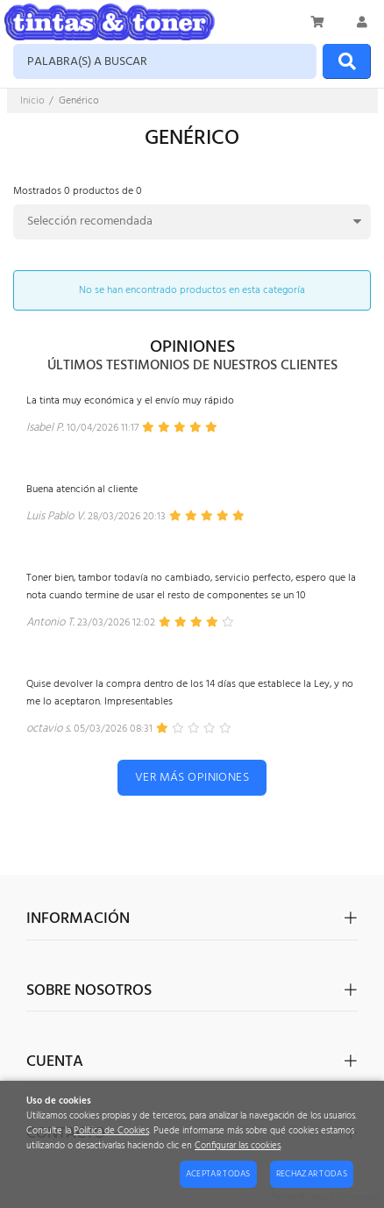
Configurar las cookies (238, 1146)
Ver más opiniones (192, 778)
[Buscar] (347, 61)
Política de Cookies (111, 1131)
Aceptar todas (218, 1174)
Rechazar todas (311, 1174)
